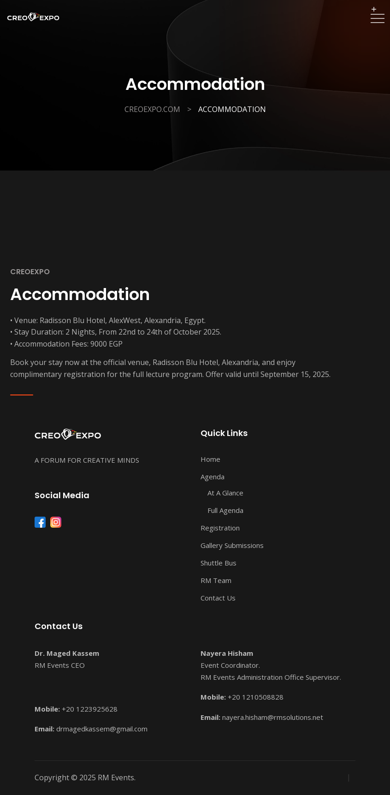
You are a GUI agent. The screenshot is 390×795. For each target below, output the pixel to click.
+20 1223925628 (90, 708)
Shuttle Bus (218, 562)
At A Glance (225, 492)
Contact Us (218, 597)
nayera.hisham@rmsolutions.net (272, 717)
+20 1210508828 (256, 696)
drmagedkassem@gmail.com (102, 728)
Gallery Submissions (232, 545)
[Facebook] (40, 522)
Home (210, 459)
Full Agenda (225, 510)
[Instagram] (55, 522)
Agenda (213, 476)
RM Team (216, 580)
